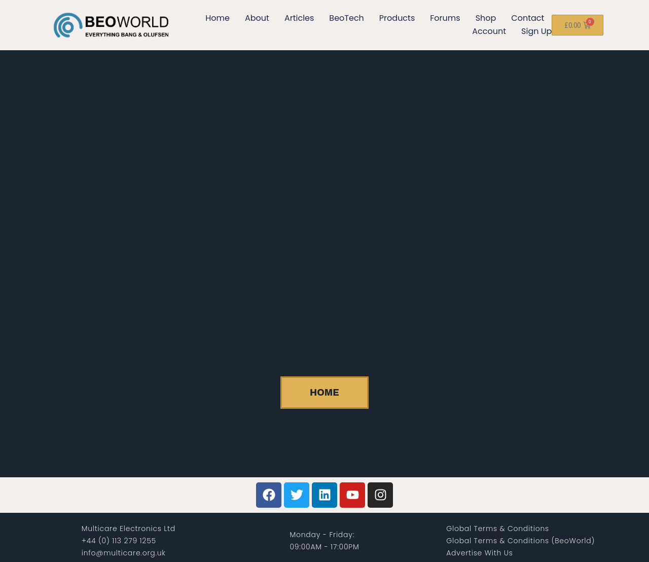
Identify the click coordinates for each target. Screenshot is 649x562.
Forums (445, 18)
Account (489, 31)
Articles (299, 18)
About (257, 18)
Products (397, 18)
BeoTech (346, 18)
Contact (527, 18)
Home (217, 18)
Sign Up (536, 31)
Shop (486, 18)
